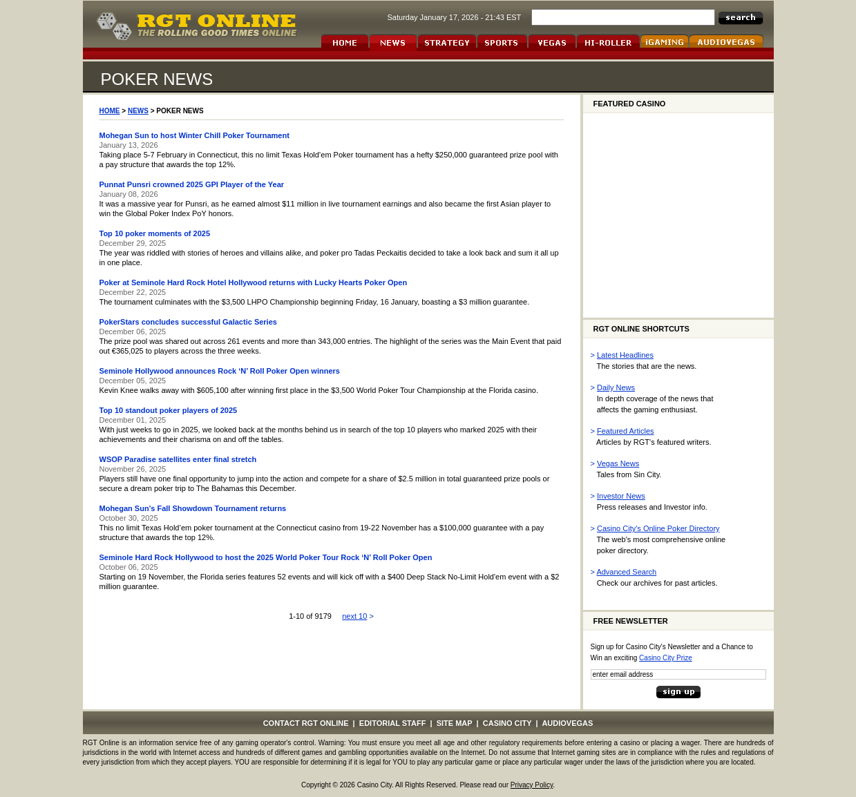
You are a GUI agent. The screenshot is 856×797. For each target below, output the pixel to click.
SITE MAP (455, 723)
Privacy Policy (532, 785)
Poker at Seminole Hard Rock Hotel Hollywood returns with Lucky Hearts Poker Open (253, 282)
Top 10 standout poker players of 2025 (168, 410)
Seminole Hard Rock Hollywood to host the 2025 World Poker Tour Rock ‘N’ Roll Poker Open (265, 557)
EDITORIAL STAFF (392, 723)
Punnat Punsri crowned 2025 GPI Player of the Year (192, 184)
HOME (109, 111)
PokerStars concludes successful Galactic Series (188, 322)
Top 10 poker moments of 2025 (155, 233)
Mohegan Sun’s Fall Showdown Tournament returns (193, 508)
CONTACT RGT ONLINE (306, 723)
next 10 (354, 616)
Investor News (621, 496)
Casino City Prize (665, 658)
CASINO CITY (507, 723)
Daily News (616, 387)
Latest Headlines (625, 355)
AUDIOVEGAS (567, 723)
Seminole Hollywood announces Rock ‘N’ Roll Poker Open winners (219, 371)
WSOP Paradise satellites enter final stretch (178, 459)
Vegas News (618, 463)
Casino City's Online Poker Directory (658, 528)
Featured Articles (625, 431)
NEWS (138, 111)
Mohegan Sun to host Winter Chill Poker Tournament (194, 135)
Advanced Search (626, 572)
